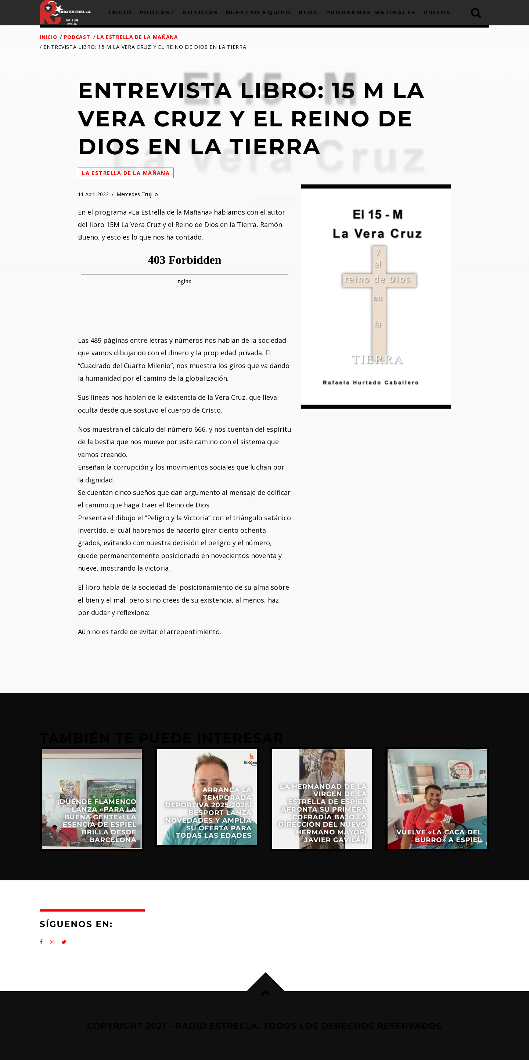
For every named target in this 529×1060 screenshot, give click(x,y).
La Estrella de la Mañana (137, 36)
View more (92, 799)
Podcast (77, 36)
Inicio (48, 36)
